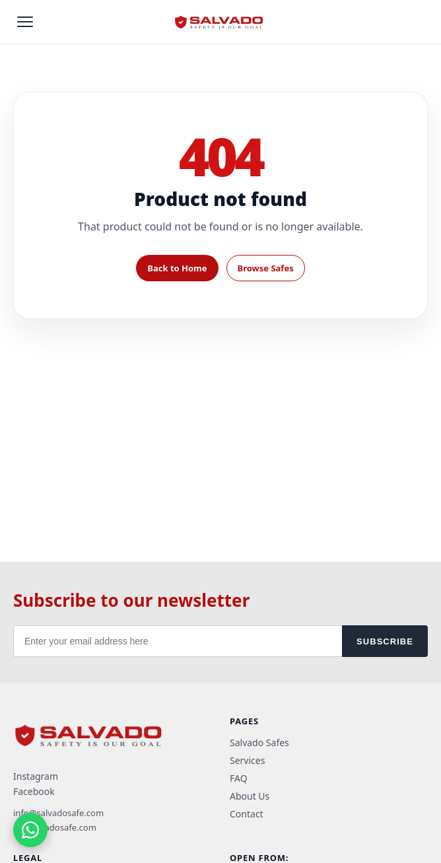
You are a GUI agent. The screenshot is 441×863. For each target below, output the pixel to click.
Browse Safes (266, 268)
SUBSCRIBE (384, 641)
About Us (249, 796)
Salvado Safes (259, 742)
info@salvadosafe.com (58, 813)
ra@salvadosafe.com (54, 827)
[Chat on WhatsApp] (30, 830)
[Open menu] (25, 22)
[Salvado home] (220, 22)
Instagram (35, 776)
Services (247, 760)
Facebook (34, 791)
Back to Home (177, 268)
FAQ (239, 778)
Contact (246, 814)
